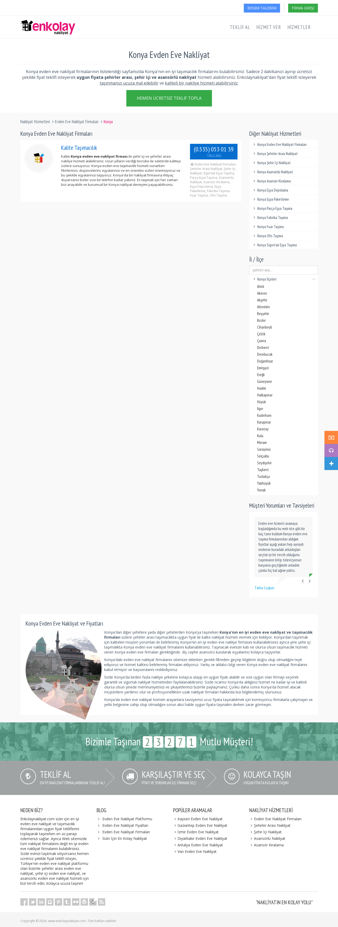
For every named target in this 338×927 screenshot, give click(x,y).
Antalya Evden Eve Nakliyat (198, 844)
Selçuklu (263, 456)
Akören (262, 293)
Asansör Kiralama (266, 844)
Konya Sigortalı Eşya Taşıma (274, 244)
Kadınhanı (264, 415)
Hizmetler (299, 27)
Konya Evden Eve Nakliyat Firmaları (279, 144)
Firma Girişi (303, 7)
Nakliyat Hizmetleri (35, 121)
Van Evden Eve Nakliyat (195, 851)
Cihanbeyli (264, 327)
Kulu (260, 435)
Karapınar (264, 422)
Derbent (263, 347)
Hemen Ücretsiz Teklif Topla (169, 99)
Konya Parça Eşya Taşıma (272, 208)
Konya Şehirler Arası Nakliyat (275, 153)
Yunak (261, 490)
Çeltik (261, 333)
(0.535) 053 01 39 (214, 151)
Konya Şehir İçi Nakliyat (271, 162)
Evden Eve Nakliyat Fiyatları (125, 825)
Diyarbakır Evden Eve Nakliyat (200, 838)
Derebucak (264, 354)
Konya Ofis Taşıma (267, 235)
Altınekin (263, 306)
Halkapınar (264, 395)
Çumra (261, 340)
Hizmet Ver (268, 27)
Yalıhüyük (264, 483)
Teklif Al (240, 27)
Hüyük (261, 401)
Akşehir (262, 300)
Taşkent (263, 469)
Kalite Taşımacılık (79, 147)
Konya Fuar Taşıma (268, 226)
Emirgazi (263, 367)
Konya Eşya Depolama (270, 190)
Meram (262, 442)
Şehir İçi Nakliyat (265, 831)
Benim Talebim (261, 7)
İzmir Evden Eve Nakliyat (196, 831)
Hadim (261, 388)
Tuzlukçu (263, 476)
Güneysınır (264, 381)
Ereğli (261, 374)
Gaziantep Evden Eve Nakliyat (200, 825)
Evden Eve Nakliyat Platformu (127, 818)
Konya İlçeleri (283, 279)
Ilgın (260, 408)
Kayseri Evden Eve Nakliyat (198, 818)
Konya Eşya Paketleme (270, 199)
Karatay (263, 428)
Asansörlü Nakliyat (267, 838)
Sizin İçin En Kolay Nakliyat (124, 838)
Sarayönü (264, 449)
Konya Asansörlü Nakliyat (272, 171)
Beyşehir (263, 313)
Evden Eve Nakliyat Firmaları (76, 121)
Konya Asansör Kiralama (271, 181)
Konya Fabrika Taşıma (270, 217)
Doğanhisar (265, 361)
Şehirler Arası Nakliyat (269, 825)
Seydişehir (264, 462)
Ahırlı (260, 286)
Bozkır (261, 320)
